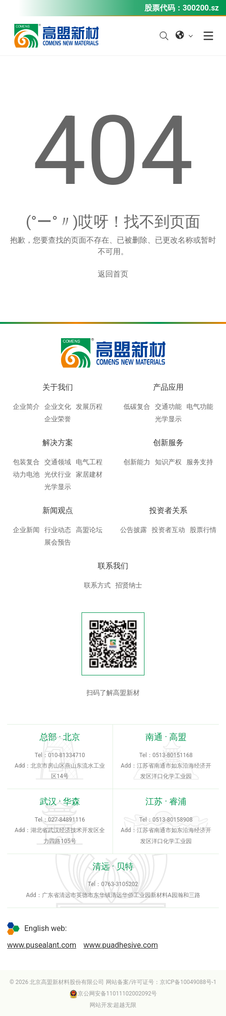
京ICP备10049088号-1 (188, 982)
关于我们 (57, 387)
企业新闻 (26, 530)
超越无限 (124, 1005)
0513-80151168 (173, 755)
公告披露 (133, 530)
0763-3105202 (119, 884)
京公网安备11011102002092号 (113, 993)
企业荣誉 (57, 419)
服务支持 (199, 462)
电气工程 (89, 462)
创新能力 (136, 462)
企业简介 (26, 406)
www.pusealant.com (41, 945)
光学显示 (168, 419)
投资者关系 (168, 510)
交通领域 (57, 462)
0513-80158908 (173, 819)
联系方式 (97, 585)
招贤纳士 (128, 585)
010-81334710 (66, 755)
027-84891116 (66, 819)
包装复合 (26, 462)
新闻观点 (57, 510)
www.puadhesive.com (120, 945)
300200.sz (201, 7)
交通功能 (168, 406)
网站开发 (101, 1005)
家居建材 (89, 474)
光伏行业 (57, 474)
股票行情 (203, 530)
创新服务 (168, 442)
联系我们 (113, 565)
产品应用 (168, 387)
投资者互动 (168, 530)
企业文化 (57, 406)
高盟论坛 (89, 530)
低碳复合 (136, 406)
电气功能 (199, 406)
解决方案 (57, 442)
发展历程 (89, 406)
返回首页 (113, 273)
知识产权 (168, 462)
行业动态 (57, 530)
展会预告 (57, 542)
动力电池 (26, 474)
